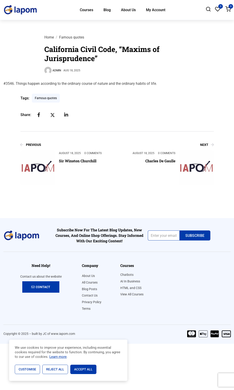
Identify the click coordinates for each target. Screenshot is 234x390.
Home (49, 37)
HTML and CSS (130, 288)
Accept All (83, 369)
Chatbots (126, 274)
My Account (155, 10)
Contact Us (90, 295)
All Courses (90, 282)
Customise (27, 369)
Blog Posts (89, 289)
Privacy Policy (91, 302)
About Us (128, 10)
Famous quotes (71, 37)
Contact (40, 287)
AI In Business (130, 281)
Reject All (55, 369)
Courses (86, 10)
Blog (107, 10)
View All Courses (131, 294)
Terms (86, 308)
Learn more (58, 357)
